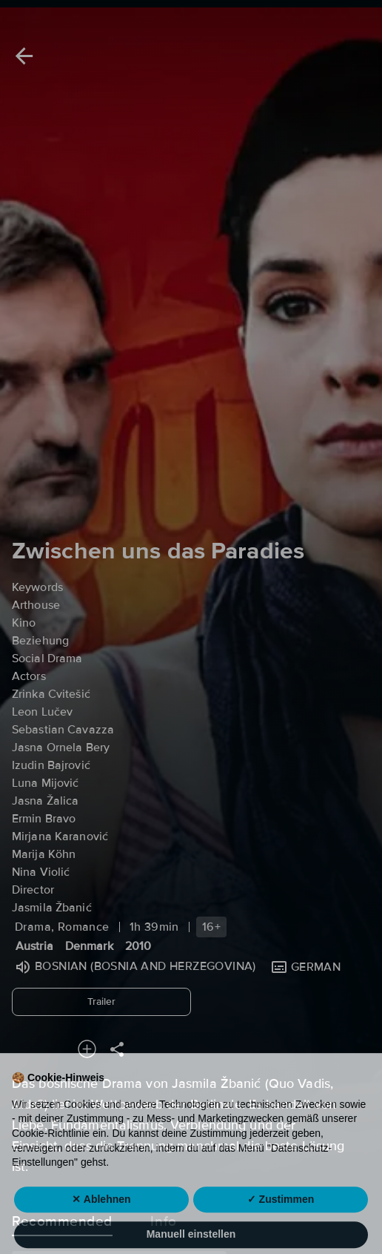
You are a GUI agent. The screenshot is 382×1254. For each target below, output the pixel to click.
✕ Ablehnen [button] (101, 1224)
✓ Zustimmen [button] (281, 1224)
